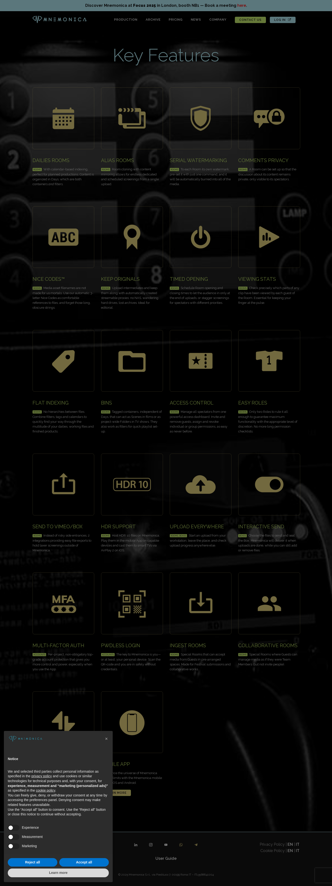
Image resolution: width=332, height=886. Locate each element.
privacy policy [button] (41, 776)
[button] (106, 739)
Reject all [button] (32, 862)
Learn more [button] (58, 873)
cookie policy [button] (45, 790)
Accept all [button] (84, 862)
